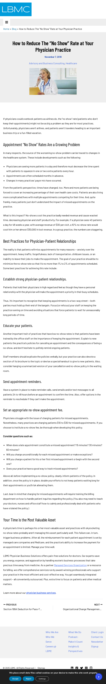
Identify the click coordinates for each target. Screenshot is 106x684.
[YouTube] (91, 668)
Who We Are (52, 632)
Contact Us (97, 636)
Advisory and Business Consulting (47, 63)
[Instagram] (86, 668)
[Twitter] (81, 668)
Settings (42, 678)
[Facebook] (76, 668)
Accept (15, 678)
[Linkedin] (72, 668)
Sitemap (41, 668)
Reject (28, 678)
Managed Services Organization (70, 565)
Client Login (97, 632)
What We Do (74, 632)
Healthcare (71, 63)
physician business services (41, 592)
